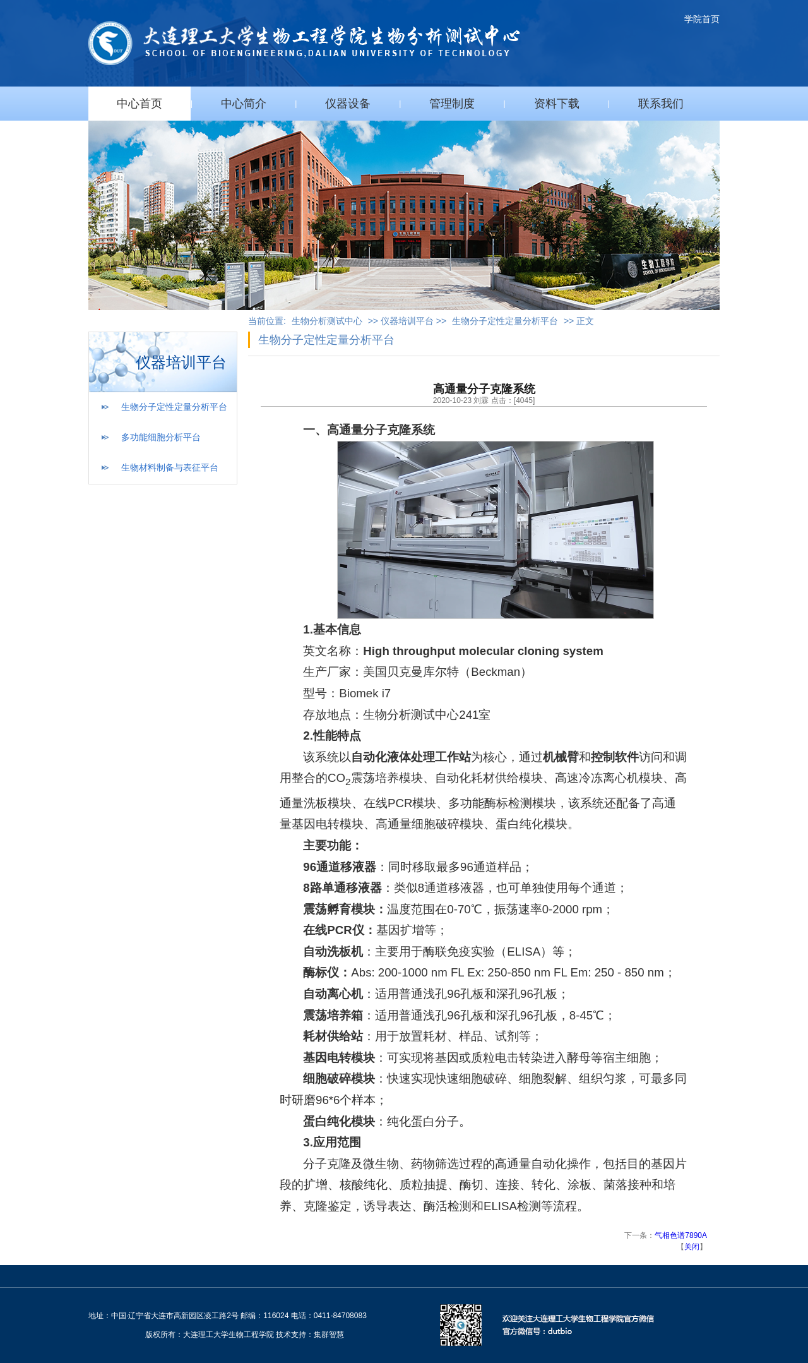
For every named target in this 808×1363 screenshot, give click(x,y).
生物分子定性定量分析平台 (174, 407)
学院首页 (702, 19)
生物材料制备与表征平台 (169, 467)
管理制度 (452, 103)
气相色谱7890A (681, 1235)
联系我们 (661, 103)
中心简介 (243, 103)
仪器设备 (348, 103)
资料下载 (556, 103)
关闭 (691, 1246)
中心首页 (139, 103)
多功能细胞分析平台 (161, 437)
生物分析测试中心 (327, 321)
